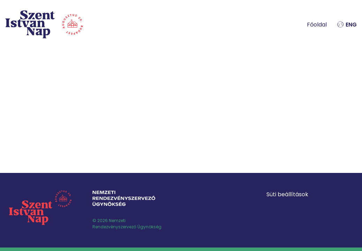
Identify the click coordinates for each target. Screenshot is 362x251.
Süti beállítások (287, 194)
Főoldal (317, 25)
